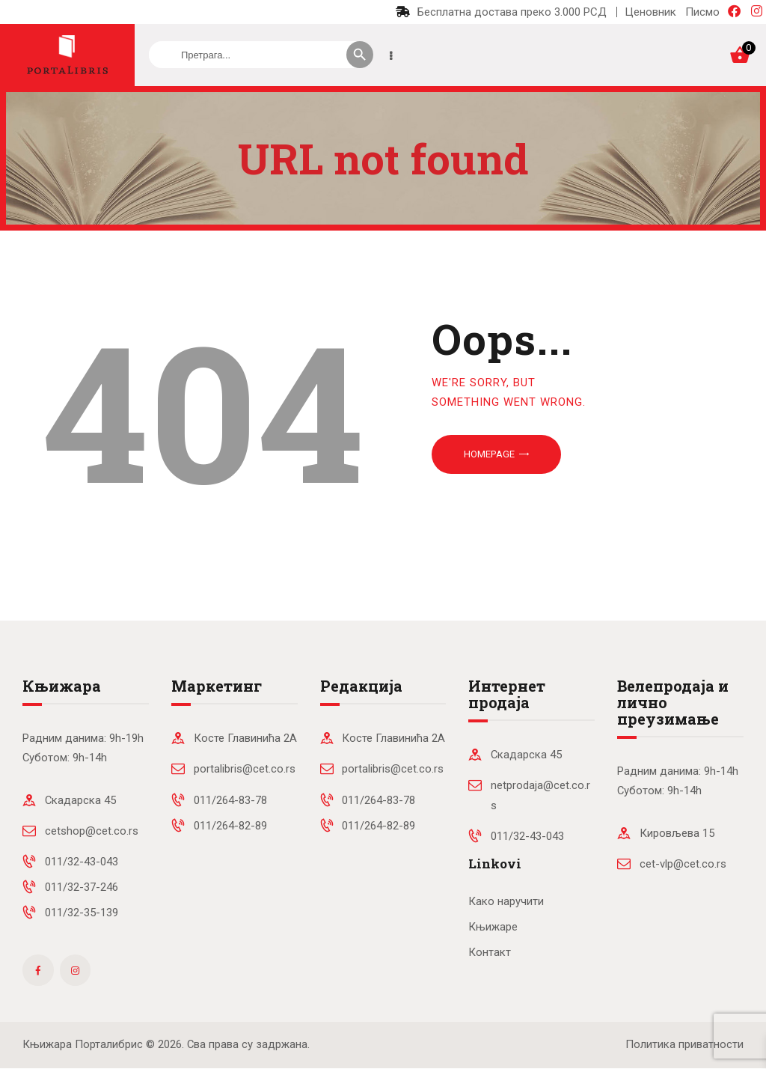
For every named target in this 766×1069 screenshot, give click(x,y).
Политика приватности (684, 1044)
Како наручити (506, 901)
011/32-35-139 (81, 912)
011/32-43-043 (81, 861)
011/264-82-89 (230, 825)
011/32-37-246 (81, 887)
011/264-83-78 (230, 800)
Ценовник (650, 12)
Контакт (489, 952)
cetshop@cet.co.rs (91, 831)
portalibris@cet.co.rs (244, 769)
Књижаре (493, 927)
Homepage (489, 454)
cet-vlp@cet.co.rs (683, 864)
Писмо (702, 12)
